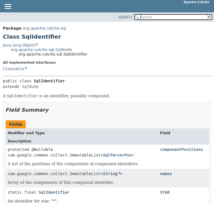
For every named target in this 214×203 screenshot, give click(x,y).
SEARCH (125, 17)
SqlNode (30, 86)
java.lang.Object (19, 45)
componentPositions (181, 149)
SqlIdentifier (54, 192)
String (110, 173)
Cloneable (13, 69)
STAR (165, 192)
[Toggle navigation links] (7, 7)
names (166, 173)
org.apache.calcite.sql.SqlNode (41, 49)
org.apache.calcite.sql (44, 28)
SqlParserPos (117, 155)
